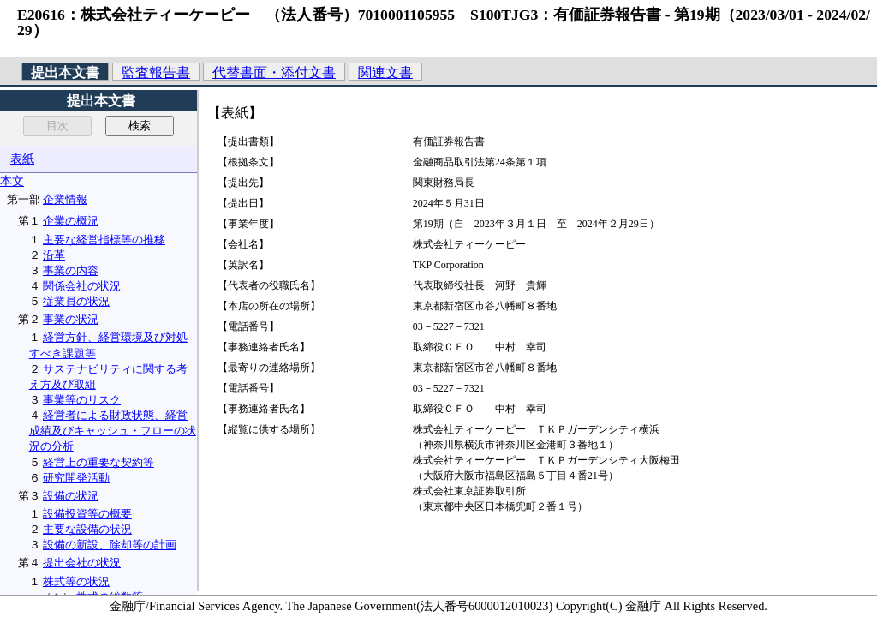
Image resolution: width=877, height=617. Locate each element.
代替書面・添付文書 (274, 72)
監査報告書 (156, 72)
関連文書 (385, 72)
